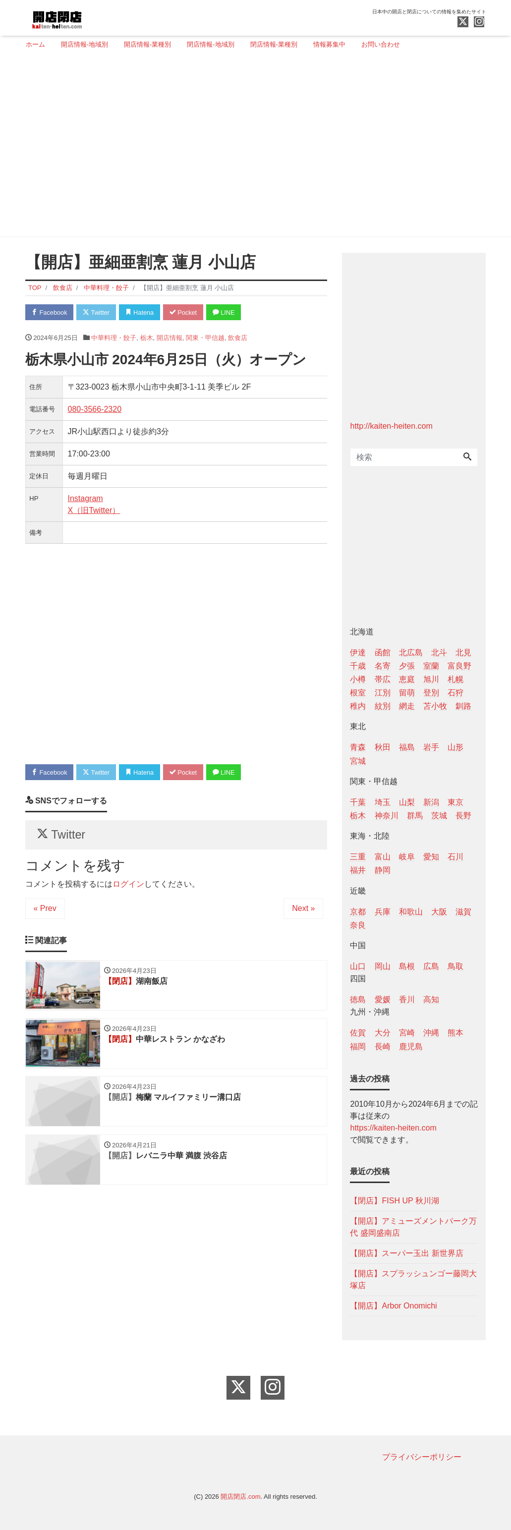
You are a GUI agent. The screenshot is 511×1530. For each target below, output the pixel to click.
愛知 (431, 856)
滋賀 (463, 911)
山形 (455, 747)
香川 (407, 999)
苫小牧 (435, 706)
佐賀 (358, 1032)
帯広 (383, 679)
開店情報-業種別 (147, 44)
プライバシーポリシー (421, 1457)
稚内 (358, 706)
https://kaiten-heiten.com (393, 1128)
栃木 (146, 337)
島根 (407, 966)
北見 (463, 652)
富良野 (459, 666)
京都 (358, 911)
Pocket (186, 312)
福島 (407, 747)
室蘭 (431, 666)
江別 (383, 692)
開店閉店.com (240, 1496)
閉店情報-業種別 (273, 44)
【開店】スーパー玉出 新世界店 (406, 1253)
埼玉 (383, 802)
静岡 (383, 870)
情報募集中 (329, 44)
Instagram (85, 499)
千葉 (358, 802)
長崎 (383, 1046)
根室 (358, 692)
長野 (463, 815)
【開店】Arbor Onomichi (393, 1306)
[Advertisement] (252, 147)
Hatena (142, 312)
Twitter (98, 312)
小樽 (358, 679)
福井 (358, 870)
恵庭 (407, 679)
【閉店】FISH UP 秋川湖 (394, 1200)
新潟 (431, 802)
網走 (407, 706)
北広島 (411, 652)
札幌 (455, 679)
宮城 (358, 761)
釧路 (463, 706)
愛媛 (383, 999)
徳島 (358, 999)
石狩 (455, 692)
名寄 (383, 666)
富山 (383, 856)
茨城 (439, 815)
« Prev (45, 910)
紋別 (383, 706)
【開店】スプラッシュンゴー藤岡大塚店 (413, 1279)
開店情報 (169, 337)
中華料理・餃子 (113, 337)
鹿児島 (411, 1046)
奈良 (358, 925)
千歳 (358, 666)
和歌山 (411, 911)
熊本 (455, 1032)
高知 (431, 999)
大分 (383, 1032)
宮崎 (407, 1032)
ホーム (35, 44)
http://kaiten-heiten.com (391, 426)
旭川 (431, 679)
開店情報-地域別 (84, 44)
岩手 (431, 747)
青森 (358, 747)
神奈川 (386, 815)
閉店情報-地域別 (210, 44)
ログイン (128, 885)
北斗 (439, 652)
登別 (431, 692)
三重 (358, 856)
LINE (228, 312)
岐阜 (407, 856)
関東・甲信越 (205, 337)
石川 (455, 856)
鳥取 (455, 966)
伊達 (358, 652)
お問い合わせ (380, 44)
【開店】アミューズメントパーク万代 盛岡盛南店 (413, 1227)
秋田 (383, 747)
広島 (431, 966)
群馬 (415, 815)
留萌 (407, 692)
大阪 (439, 911)
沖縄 (431, 1032)
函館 (383, 652)
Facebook (50, 312)
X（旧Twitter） (94, 511)
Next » (303, 910)
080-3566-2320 (95, 409)
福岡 (358, 1046)
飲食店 (237, 337)
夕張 (407, 666)
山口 (358, 966)
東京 (455, 802)
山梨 (407, 802)
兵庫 (383, 911)
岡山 (383, 966)
